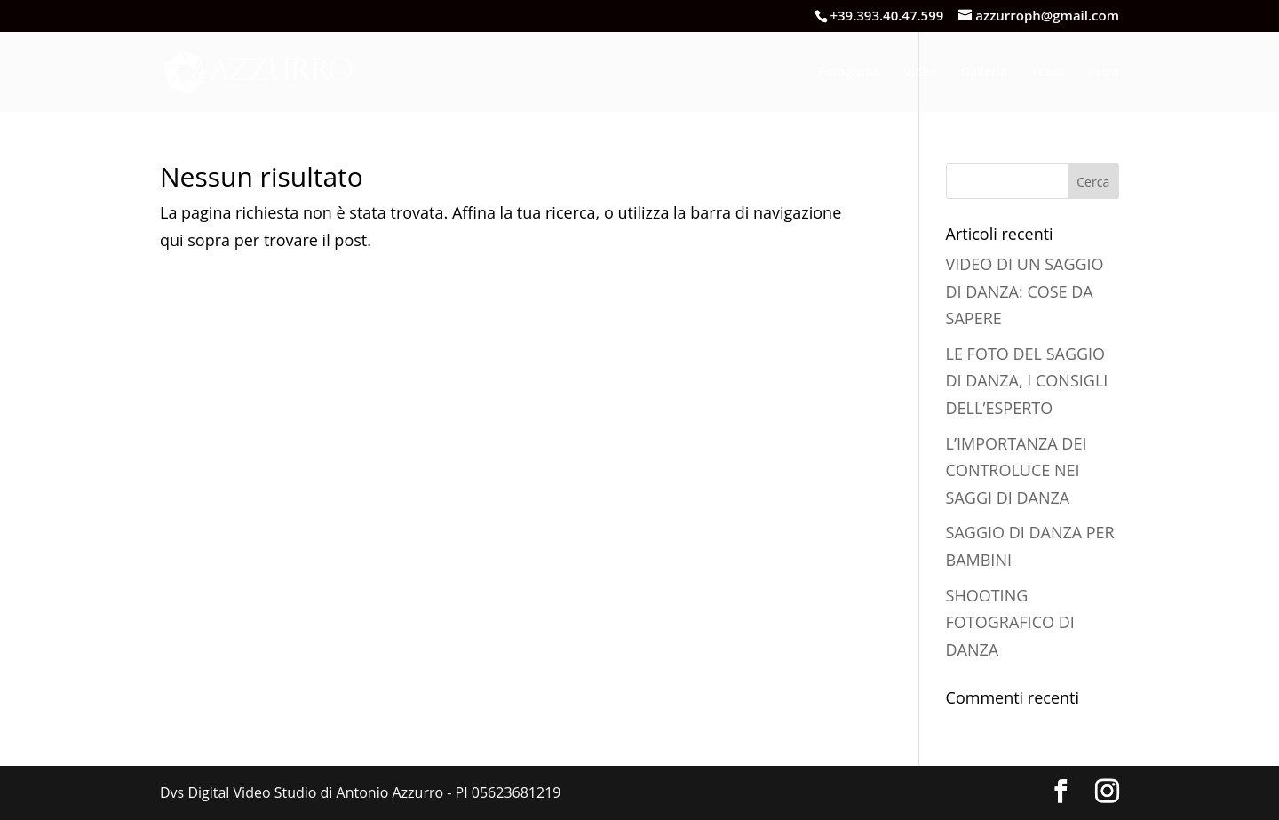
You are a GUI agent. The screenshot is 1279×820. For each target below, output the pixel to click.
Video (920, 73)
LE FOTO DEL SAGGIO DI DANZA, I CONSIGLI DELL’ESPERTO (1027, 380)
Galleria (984, 73)
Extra (1103, 73)
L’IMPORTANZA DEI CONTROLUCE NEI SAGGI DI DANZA (1016, 470)
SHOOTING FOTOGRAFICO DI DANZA (1010, 622)
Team (1047, 73)
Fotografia (848, 73)
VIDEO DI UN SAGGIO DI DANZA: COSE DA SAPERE (1025, 291)
